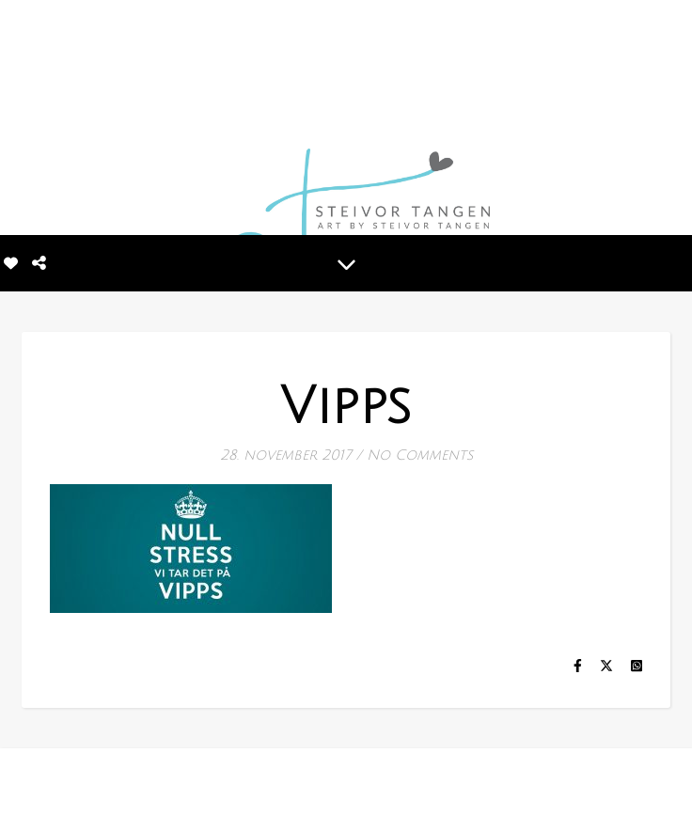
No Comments (420, 455)
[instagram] (55, 782)
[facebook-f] (28, 782)
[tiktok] (113, 782)
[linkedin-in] (85, 782)
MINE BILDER (313, 780)
